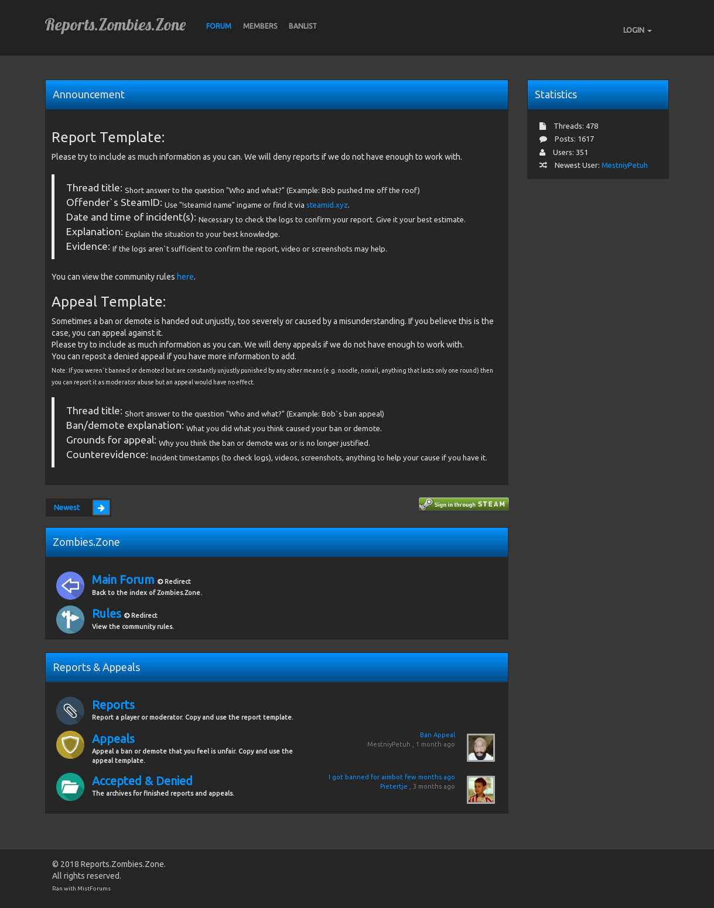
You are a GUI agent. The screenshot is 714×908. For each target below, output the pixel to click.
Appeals (113, 738)
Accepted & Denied (142, 780)
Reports (113, 704)
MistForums (94, 888)
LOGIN (637, 30)
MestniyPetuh (389, 744)
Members (260, 26)
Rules (108, 613)
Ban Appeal (437, 734)
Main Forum (125, 579)
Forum (218, 26)
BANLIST (303, 26)
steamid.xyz (327, 205)
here (185, 276)
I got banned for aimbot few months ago (392, 776)
